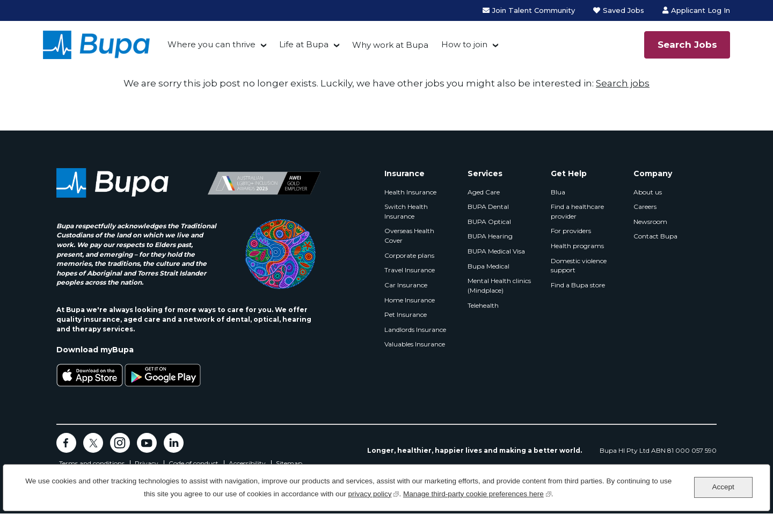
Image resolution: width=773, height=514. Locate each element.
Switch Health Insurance (406, 211)
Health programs (577, 246)
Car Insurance (405, 285)
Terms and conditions (92, 463)
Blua (558, 192)
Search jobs (623, 83)
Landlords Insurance (415, 329)
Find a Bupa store (578, 285)
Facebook (66, 443)
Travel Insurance (409, 270)
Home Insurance (409, 300)
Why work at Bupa (390, 45)
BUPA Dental (488, 206)
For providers (571, 231)
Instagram (120, 443)
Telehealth (483, 305)
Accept (723, 487)
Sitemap (289, 463)
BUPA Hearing (490, 236)
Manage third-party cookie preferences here (477, 493)
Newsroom (650, 222)
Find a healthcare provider (577, 211)
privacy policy (373, 493)
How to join (464, 44)
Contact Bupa (655, 236)
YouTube (147, 443)
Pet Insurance (405, 314)
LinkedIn (174, 443)
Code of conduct (193, 463)
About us (647, 192)
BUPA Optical (489, 222)
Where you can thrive (211, 44)
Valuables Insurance (414, 344)
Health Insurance (410, 192)
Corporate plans (409, 255)
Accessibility (247, 463)
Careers (645, 206)
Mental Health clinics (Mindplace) (499, 285)
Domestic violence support (579, 265)
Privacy (146, 463)
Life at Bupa (304, 44)
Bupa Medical (488, 266)
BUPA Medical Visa (496, 251)
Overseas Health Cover (409, 235)
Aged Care (484, 192)
